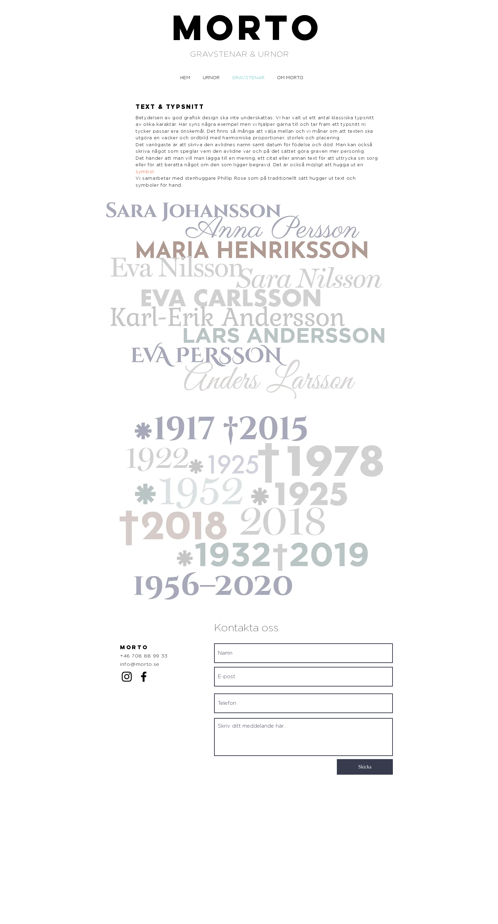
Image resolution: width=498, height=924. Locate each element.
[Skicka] (365, 767)
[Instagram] (126, 676)
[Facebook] (143, 676)
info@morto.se (139, 664)
